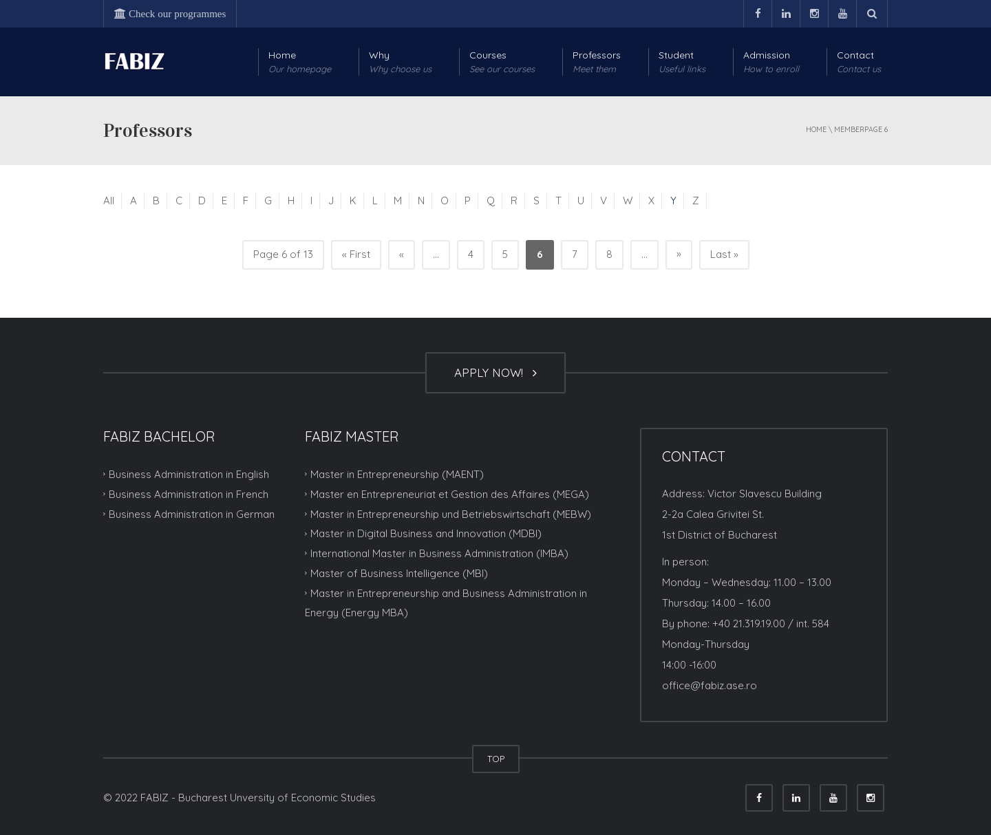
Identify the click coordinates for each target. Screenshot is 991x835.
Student (682, 62)
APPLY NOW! (495, 372)
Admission (771, 62)
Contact (859, 62)
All (108, 200)
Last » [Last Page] (724, 254)
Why (400, 62)
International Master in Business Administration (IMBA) (439, 553)
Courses (502, 62)
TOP (495, 758)
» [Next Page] (678, 253)
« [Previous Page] (401, 254)
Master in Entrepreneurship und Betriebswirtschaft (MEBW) (450, 513)
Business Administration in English (189, 474)
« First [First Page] (356, 254)
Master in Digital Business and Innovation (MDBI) (426, 533)
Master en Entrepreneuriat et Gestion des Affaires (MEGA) (449, 494)
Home (299, 62)
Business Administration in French (188, 494)
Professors (597, 62)
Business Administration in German (192, 513)
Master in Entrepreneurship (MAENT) (397, 474)
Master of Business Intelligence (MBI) (399, 573)
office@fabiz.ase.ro (709, 685)
